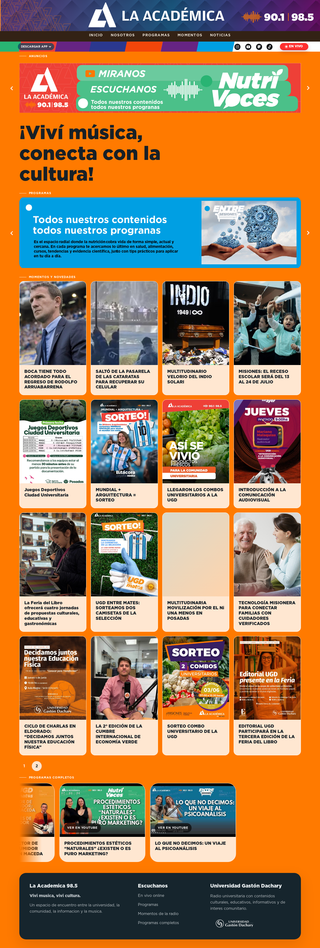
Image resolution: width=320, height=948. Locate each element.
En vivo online (151, 896)
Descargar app (34, 46)
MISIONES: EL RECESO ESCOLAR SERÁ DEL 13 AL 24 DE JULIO (264, 377)
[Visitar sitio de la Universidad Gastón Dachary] (231, 924)
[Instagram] (237, 47)
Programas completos (158, 923)
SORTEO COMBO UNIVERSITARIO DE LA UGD (192, 731)
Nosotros (123, 35)
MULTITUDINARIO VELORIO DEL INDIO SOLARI (189, 377)
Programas (156, 35)
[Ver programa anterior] (12, 232)
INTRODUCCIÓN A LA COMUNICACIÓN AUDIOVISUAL (262, 495)
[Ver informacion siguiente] (307, 87)
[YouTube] (248, 47)
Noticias (220, 35)
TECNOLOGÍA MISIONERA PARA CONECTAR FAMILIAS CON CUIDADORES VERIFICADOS (267, 613)
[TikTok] (269, 47)
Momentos (190, 35)
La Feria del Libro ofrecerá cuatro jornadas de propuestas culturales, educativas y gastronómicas (51, 613)
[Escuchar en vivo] (294, 46)
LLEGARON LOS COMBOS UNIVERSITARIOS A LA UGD (195, 495)
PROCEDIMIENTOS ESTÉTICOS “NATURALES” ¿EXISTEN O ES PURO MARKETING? (106, 848)
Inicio (96, 35)
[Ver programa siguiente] (307, 232)
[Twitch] (259, 47)
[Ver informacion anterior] (12, 87)
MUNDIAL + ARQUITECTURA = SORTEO (116, 495)
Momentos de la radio (158, 914)
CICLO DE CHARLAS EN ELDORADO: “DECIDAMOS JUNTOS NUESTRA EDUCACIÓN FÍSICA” (50, 736)
